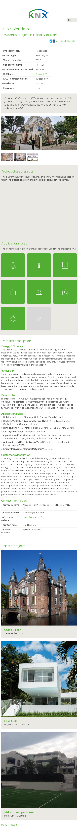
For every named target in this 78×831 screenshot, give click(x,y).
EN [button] (69, 20)
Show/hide (41, 74)
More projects (67, 41)
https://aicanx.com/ (32, 517)
